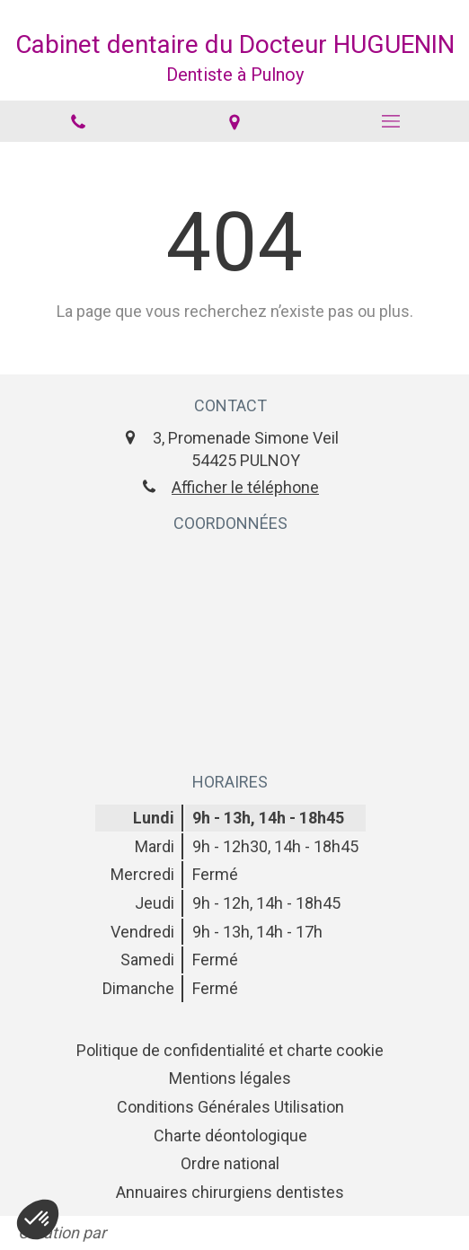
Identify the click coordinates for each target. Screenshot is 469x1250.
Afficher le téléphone (245, 487)
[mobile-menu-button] (391, 121)
